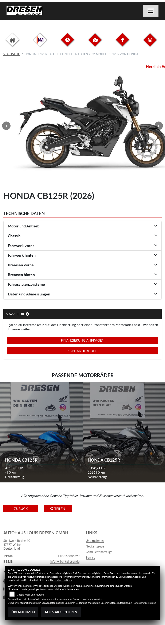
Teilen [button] (58, 508)
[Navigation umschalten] (150, 11)
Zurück (21, 508)
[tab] (82, 226)
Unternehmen (95, 540)
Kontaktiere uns (82, 351)
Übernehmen (23, 612)
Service (90, 557)
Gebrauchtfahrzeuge (99, 552)
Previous (6, 126)
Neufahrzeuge (95, 546)
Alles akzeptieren (61, 612)
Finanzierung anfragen (82, 340)
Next (158, 126)
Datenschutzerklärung (61, 580)
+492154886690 (68, 556)
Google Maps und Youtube (30, 594)
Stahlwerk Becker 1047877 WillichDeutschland (16, 544)
